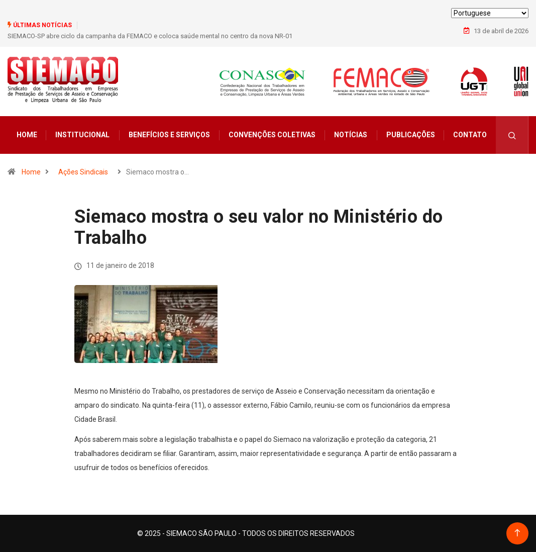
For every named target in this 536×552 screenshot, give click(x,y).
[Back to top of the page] (517, 533)
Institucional (82, 135)
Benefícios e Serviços (169, 135)
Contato (470, 135)
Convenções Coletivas (272, 135)
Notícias (350, 135)
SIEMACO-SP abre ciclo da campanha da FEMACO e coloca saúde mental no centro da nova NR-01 (150, 36)
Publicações (410, 135)
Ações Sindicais (83, 172)
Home (27, 135)
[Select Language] (489, 13)
